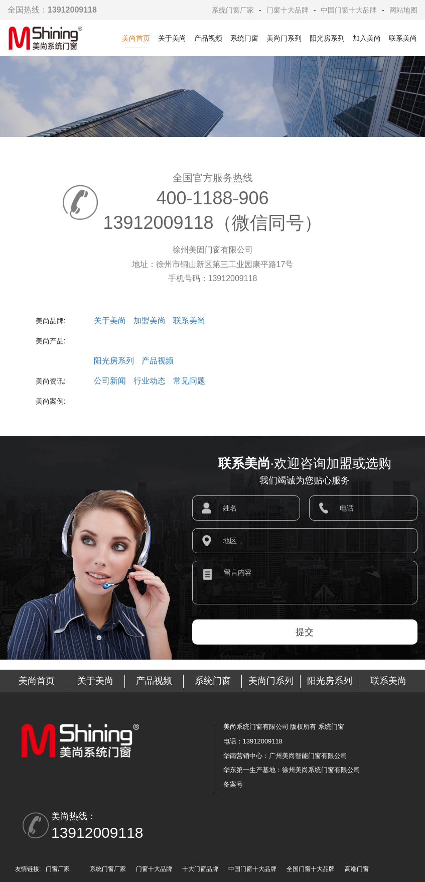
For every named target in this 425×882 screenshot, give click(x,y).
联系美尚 (403, 38)
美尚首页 (136, 38)
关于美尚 (172, 38)
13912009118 (97, 832)
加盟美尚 (149, 320)
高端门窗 (357, 868)
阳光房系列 (327, 38)
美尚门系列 (284, 38)
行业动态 (149, 380)
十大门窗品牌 (200, 868)
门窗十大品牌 (287, 10)
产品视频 (208, 38)
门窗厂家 (58, 868)
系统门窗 (244, 38)
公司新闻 (110, 380)
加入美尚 (367, 38)
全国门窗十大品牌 (311, 868)
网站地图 (403, 10)
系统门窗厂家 (233, 10)
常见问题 (189, 380)
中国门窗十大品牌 (349, 10)
